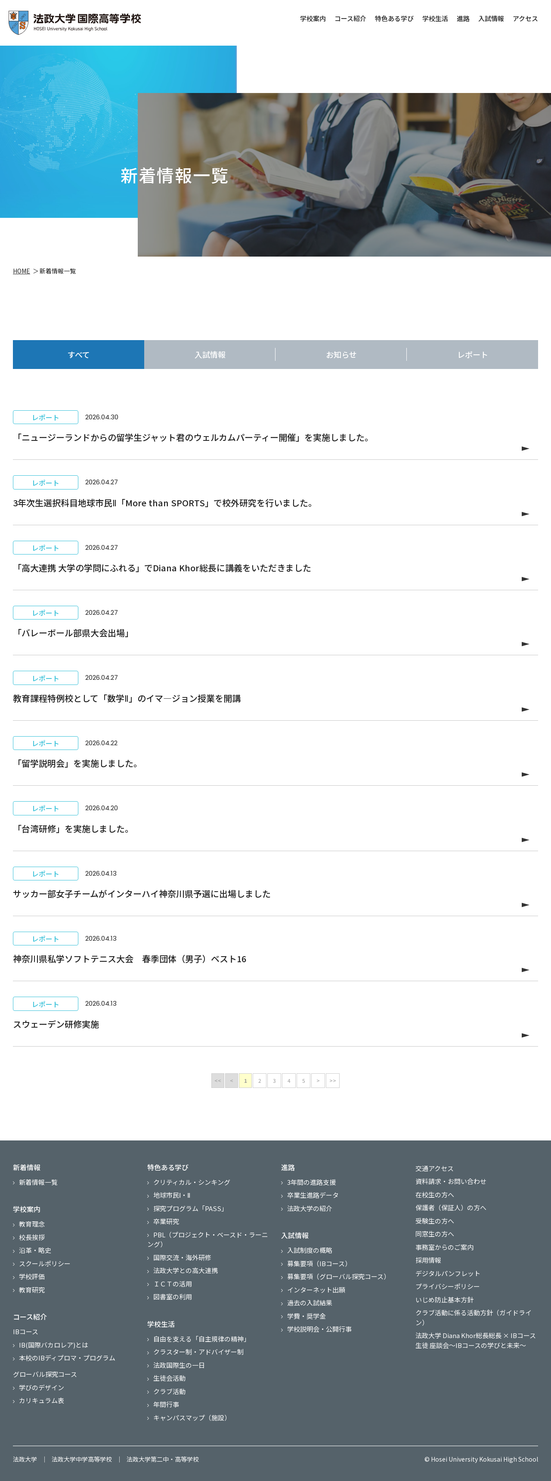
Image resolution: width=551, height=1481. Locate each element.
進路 (462, 18)
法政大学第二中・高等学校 (163, 1459)
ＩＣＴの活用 (172, 1283)
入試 (210, 354)
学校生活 (434, 18)
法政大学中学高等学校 (82, 1459)
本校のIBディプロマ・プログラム (67, 1357)
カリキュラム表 (41, 1400)
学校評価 (32, 1276)
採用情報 (428, 1259)
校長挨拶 (32, 1237)
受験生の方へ (434, 1220)
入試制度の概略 (309, 1250)
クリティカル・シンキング (191, 1182)
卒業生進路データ (313, 1194)
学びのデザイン (41, 1387)
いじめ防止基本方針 (444, 1299)
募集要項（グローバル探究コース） (338, 1276)
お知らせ (341, 354)
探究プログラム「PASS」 (190, 1208)
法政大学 (25, 1459)
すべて (79, 354)
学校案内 (312, 18)
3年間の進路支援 (311, 1182)
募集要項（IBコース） (319, 1263)
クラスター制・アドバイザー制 (198, 1351)
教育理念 (32, 1223)
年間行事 (166, 1404)
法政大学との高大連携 (185, 1270)
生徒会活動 (169, 1377)
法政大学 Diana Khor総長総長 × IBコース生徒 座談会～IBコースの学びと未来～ (475, 1340)
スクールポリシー (45, 1263)
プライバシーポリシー (447, 1286)
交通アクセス (434, 1168)
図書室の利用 (172, 1296)
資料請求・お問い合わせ (450, 1181)
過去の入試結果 (309, 1302)
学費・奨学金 (306, 1315)
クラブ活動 (169, 1391)
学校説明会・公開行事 (319, 1328)
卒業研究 (166, 1221)
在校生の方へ (434, 1194)
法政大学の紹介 (309, 1208)
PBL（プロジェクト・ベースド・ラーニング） (207, 1239)
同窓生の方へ (434, 1233)
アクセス (524, 18)
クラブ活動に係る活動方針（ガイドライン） (473, 1317)
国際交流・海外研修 (182, 1257)
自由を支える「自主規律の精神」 (201, 1338)
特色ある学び (393, 18)
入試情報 (490, 18)
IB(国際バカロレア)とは (53, 1344)
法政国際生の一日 (179, 1364)
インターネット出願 (316, 1289)
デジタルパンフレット (447, 1273)
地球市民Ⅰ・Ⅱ (171, 1194)
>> (332, 1080)
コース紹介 (349, 18)
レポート (472, 354)
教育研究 (32, 1289)
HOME (21, 272)
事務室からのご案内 (444, 1247)
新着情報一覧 (38, 1182)
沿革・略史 (35, 1250)
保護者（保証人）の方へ (450, 1207)
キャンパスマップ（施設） (192, 1417)
